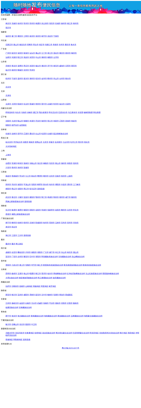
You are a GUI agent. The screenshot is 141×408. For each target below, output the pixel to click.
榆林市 (50, 295)
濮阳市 (58, 184)
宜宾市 (8, 257)
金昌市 (22, 303)
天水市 (34, 303)
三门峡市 (76, 184)
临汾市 (62, 104)
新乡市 (46, 184)
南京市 (8, 23)
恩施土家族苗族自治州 (15, 201)
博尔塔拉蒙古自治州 (64, 333)
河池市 (76, 223)
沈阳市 (8, 121)
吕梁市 (68, 104)
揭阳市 (50, 57)
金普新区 (23, 125)
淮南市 (26, 163)
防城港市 (39, 223)
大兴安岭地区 (11, 146)
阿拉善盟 (97, 112)
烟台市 (38, 66)
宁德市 (56, 36)
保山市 (26, 274)
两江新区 (19, 244)
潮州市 (44, 57)
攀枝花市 (21, 252)
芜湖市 (14, 163)
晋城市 (32, 104)
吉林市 (14, 134)
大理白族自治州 (12, 278)
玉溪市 (20, 274)
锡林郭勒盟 (88, 112)
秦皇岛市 (23, 45)
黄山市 (58, 163)
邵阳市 (32, 210)
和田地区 (131, 333)
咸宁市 (68, 197)
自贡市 (14, 252)
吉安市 (52, 176)
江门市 (44, 53)
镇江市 (70, 23)
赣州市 (46, 176)
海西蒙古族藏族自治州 (93, 316)
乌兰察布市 (72, 112)
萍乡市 (22, 176)
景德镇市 (15, 176)
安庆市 (52, 163)
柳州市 (14, 223)
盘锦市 (68, 121)
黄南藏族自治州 (37, 316)
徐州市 (20, 23)
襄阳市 (32, 197)
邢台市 (36, 45)
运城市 (50, 104)
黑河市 (81, 142)
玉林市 (58, 223)
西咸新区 (69, 295)
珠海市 (26, 53)
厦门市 (14, 36)
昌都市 (22, 286)
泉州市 (32, 36)
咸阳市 (26, 295)
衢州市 (50, 79)
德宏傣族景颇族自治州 (28, 278)
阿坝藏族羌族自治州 (49, 257)
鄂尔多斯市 (43, 112)
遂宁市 (52, 252)
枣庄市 (26, 66)
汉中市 (44, 295)
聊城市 (20, 70)
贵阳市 (8, 265)
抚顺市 (26, 121)
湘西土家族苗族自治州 (20, 214)
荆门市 (44, 197)
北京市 (8, 87)
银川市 (8, 324)
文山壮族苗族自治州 (93, 274)
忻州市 (56, 104)
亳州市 (14, 168)
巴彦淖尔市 (63, 112)
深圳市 (20, 53)
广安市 (14, 257)
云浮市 (56, 57)
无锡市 (14, 23)
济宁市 (50, 66)
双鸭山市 (38, 142)
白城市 (50, 134)
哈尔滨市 (9, 142)
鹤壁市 (40, 184)
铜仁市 (40, 265)
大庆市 (45, 142)
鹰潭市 (40, 176)
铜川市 (14, 295)
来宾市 (8, 227)
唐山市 (16, 45)
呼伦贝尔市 (53, 112)
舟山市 (56, 79)
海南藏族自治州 (50, 316)
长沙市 (8, 210)
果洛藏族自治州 (63, 316)
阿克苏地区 (94, 333)
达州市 (20, 257)
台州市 (62, 79)
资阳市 (38, 257)
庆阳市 (64, 303)
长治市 (26, 104)
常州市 (26, 23)
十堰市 (20, 197)
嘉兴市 (26, 79)
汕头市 (32, 53)
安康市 (56, 295)
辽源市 (26, 134)
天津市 (8, 95)
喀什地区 (123, 333)
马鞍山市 (33, 163)
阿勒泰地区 (18, 340)
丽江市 (38, 274)
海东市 (14, 316)
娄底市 (8, 214)
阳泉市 (20, 104)
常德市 (44, 210)
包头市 (18, 112)
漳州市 (38, 36)
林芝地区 (52, 286)
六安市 (8, 168)
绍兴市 (38, 79)
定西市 (70, 303)
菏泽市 (32, 70)
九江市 (28, 176)
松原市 (44, 134)
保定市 (42, 45)
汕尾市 (8, 57)
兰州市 (8, 303)
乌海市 (24, 112)
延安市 (38, 295)
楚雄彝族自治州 (59, 274)
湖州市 (32, 79)
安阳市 (34, 184)
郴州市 (64, 210)
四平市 (20, 134)
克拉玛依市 (19, 333)
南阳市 (8, 189)
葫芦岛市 (15, 125)
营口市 (50, 121)
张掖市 (46, 303)
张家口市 (48, 45)
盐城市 (58, 23)
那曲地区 (36, 286)
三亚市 (14, 235)
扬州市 (64, 23)
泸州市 (28, 252)
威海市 (62, 66)
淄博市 (20, 66)
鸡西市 (25, 142)
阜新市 (56, 121)
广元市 (46, 252)
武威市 (40, 303)
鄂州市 (38, 197)
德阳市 (34, 252)
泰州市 (76, 23)
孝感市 (50, 197)
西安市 (8, 295)
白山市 (38, 134)
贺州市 (70, 223)
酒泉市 (58, 303)
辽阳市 (62, 121)
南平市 (44, 36)
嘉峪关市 (15, 303)
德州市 (14, 70)
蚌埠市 (20, 163)
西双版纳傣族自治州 (110, 274)
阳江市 (20, 57)
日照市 (68, 66)
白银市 (28, 303)
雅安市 (26, 257)
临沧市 (50, 274)
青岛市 (14, 66)
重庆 (13, 244)
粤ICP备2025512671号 (70, 348)
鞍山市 (20, 121)
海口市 (8, 235)
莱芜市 (74, 66)
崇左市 (14, 227)
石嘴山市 (15, 324)
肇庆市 (62, 53)
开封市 (14, 184)
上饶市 (70, 176)
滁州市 (64, 163)
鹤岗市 (31, 142)
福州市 (8, 36)
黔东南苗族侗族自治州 (73, 265)
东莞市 (32, 57)
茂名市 (56, 53)
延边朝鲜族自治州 (60, 134)
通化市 (32, 134)
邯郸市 (30, 45)
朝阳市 (8, 125)
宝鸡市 (20, 295)
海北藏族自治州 (23, 316)
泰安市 (56, 66)
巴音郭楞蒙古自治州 (81, 333)
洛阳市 (20, 184)
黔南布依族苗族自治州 (92, 265)
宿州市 (76, 163)
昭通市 (32, 274)
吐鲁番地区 (29, 333)
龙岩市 (50, 36)
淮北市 (40, 163)
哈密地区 (38, 333)
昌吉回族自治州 (48, 333)
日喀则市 (15, 286)
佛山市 (38, 53)
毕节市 (34, 265)
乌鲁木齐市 (10, 333)
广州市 (8, 53)
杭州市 (8, 79)
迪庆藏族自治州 (59, 278)
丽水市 (68, 79)
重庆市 (8, 244)
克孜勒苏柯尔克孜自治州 (109, 333)
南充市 (70, 252)
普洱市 (44, 274)
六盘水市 (15, 265)
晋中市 (44, 104)
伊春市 (51, 142)
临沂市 (8, 70)
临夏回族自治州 (12, 307)
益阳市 (58, 210)
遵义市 (22, 265)
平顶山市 (27, 184)
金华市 (44, 79)
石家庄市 (9, 45)
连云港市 (45, 23)
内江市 (58, 252)
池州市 (20, 168)
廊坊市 (67, 45)
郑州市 (8, 184)
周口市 (26, 189)
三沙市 (20, 235)
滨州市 (26, 70)
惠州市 (68, 53)
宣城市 (26, 168)
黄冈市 (62, 197)
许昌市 (64, 184)
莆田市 (20, 36)
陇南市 (76, 303)
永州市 (70, 210)
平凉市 (52, 303)
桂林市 (20, 223)
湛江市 (50, 53)
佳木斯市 (58, 142)
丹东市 (38, 121)
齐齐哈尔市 (18, 142)
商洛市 (62, 295)
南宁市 (8, 223)
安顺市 (28, 265)
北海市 (32, 223)
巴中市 (32, 257)
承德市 (55, 45)
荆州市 (56, 197)
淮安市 (52, 23)
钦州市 (46, 223)
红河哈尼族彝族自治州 (76, 274)
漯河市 (70, 184)
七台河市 (66, 142)
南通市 (38, 23)
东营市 (32, 66)
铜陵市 (46, 163)
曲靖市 (14, 274)
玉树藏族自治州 (77, 316)
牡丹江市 (74, 142)
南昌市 (8, 176)
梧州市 (26, 223)
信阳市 (20, 189)
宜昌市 (26, 197)
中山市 (38, 57)
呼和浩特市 (10, 112)
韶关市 (14, 53)
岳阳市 (38, 210)
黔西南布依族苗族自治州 (53, 265)
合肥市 (8, 163)
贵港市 (52, 223)
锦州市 (44, 121)
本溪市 (32, 121)
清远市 (26, 57)
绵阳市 (40, 252)
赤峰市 (30, 112)
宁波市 (14, 79)
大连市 (14, 121)
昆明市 (8, 274)
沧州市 (61, 45)
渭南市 (32, 295)
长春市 (8, 134)
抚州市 (64, 176)
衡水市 (73, 45)
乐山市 (64, 252)
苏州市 (32, 23)
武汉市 (8, 197)
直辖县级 (41, 189)
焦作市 (52, 184)
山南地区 (29, 286)
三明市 (26, 36)
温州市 (20, 79)
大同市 (14, 104)
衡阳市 (26, 210)
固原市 (28, 324)
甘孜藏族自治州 (64, 257)
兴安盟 (80, 112)
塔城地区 (9, 340)
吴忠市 (22, 324)
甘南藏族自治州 (25, 307)
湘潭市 (20, 210)
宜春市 (58, 176)
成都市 (8, 252)
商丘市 (14, 189)
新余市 (34, 176)
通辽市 (36, 112)
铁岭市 (74, 121)
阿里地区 (44, 286)
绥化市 (87, 142)
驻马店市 (33, 189)
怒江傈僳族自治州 (45, 278)
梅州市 (74, 53)
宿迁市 (8, 28)
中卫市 (34, 324)
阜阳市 (70, 163)
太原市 (8, 104)
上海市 (8, 155)
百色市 (64, 223)
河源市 (14, 57)
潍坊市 (44, 66)
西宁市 (8, 316)
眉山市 (76, 252)
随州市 (74, 197)
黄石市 (14, 197)
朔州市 (38, 104)
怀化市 (76, 210)
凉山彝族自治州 (78, 257)
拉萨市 (8, 286)
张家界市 (51, 210)
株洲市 (14, 210)
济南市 (8, 66)
